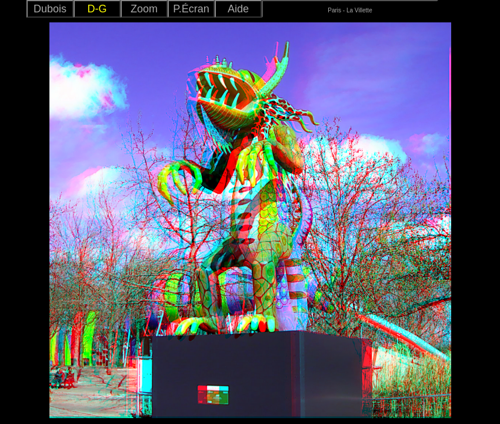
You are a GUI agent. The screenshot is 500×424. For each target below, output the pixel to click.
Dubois (50, 9)
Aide (238, 9)
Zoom (144, 9)
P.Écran (191, 9)
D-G (97, 9)
